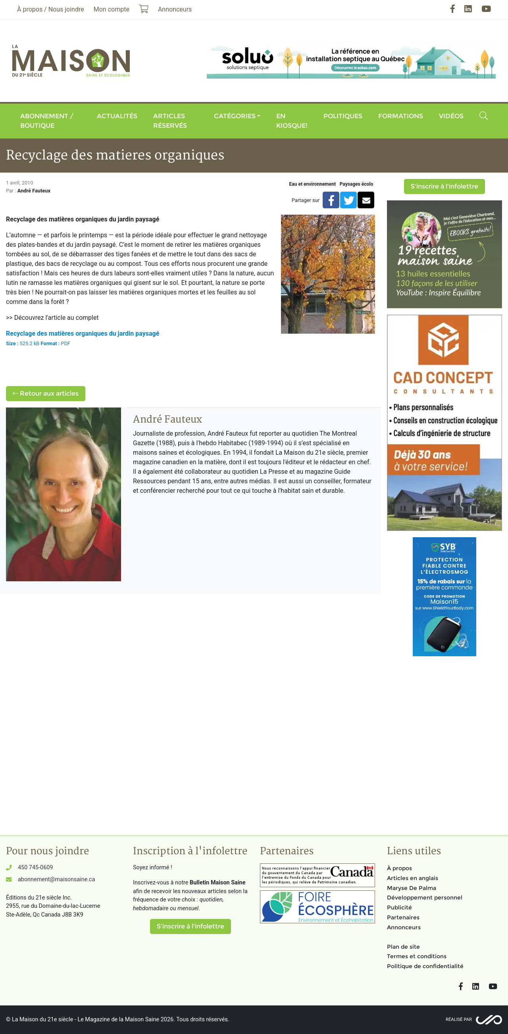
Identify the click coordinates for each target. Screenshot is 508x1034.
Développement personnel (424, 897)
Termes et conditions (416, 956)
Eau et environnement (312, 184)
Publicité (399, 907)
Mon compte (111, 9)
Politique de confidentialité (425, 966)
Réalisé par (459, 1019)
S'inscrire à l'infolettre (444, 186)
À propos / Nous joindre (50, 9)
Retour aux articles (46, 393)
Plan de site (403, 946)
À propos (399, 868)
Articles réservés (170, 120)
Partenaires (403, 917)
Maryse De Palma (411, 888)
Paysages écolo (356, 184)
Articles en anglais (412, 878)
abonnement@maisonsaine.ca (56, 879)
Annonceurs (404, 927)
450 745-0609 (35, 867)
